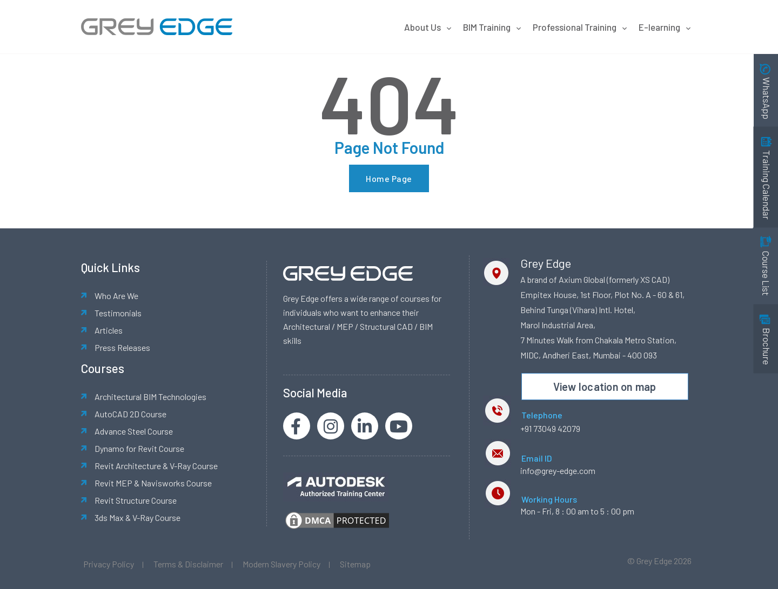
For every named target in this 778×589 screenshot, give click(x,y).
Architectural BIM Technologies (150, 396)
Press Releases (122, 347)
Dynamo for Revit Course (139, 448)
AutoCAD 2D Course (130, 414)
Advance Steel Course (134, 431)
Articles (109, 330)
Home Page (389, 178)
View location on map (604, 386)
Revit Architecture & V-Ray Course (156, 466)
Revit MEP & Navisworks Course (153, 483)
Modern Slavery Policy (281, 564)
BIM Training (492, 27)
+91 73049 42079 (550, 428)
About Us (428, 27)
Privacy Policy (108, 564)
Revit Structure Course (136, 500)
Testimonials (118, 313)
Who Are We (116, 295)
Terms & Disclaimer (188, 564)
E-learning (665, 27)
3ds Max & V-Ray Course (137, 517)
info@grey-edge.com (557, 470)
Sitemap (355, 564)
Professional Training (580, 27)
